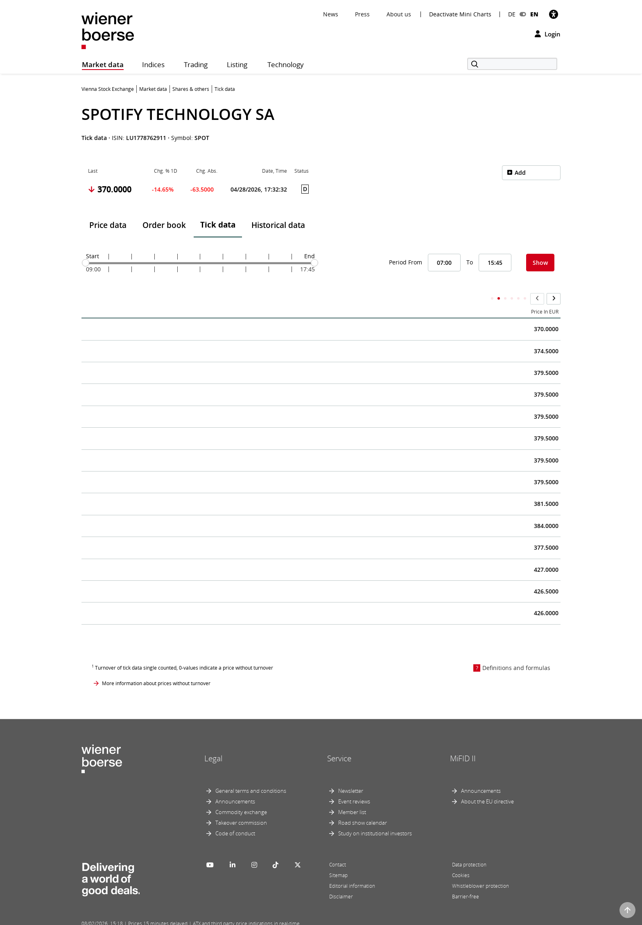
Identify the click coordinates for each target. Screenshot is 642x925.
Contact (337, 848)
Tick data (217, 224)
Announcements (235, 785)
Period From (405, 262)
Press (362, 14)
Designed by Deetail (251, 917)
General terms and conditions (250, 774)
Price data (108, 225)
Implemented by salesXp (202, 917)
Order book (164, 225)
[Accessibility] (554, 14)
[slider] (85, 262)
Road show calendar (362, 806)
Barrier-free (465, 880)
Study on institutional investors (375, 817)
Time (93, 295)
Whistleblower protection (480, 869)
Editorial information (352, 869)
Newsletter (350, 774)
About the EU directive (487, 785)
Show (540, 262)
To (469, 262)
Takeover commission (241, 806)
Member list (352, 796)
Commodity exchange (241, 796)
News (330, 14)
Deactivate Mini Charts (460, 14)
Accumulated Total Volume (414, 295)
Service (339, 742)
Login (548, 34)
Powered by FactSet (154, 917)
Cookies (461, 859)
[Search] (512, 64)
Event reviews (354, 785)
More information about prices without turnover (156, 667)
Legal (213, 742)
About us (399, 14)
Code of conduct (235, 817)
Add (520, 172)
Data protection (469, 848)
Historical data (278, 225)
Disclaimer (341, 880)
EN (534, 14)
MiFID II (463, 742)
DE (511, 14)
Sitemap (338, 859)
